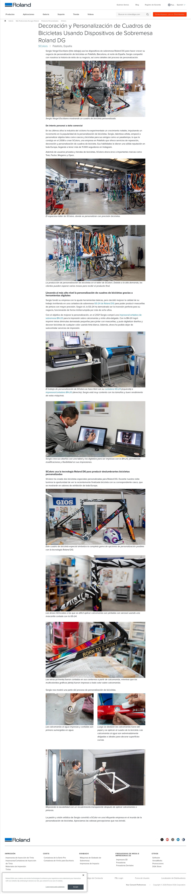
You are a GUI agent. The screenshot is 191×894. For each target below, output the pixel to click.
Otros (155, 853)
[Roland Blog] (183, 839)
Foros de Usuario (142, 878)
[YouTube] (167, 839)
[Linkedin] (178, 839)
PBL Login (119, 878)
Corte (46, 853)
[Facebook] (156, 839)
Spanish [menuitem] (181, 5)
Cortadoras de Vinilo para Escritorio (59, 860)
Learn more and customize (55, 887)
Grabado (84, 853)
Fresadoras (120, 862)
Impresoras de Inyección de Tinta (20, 858)
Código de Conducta (94, 878)
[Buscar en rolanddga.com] (132, 14)
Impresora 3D (122, 859)
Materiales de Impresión (16, 866)
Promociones (157, 863)
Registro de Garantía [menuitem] (153, 5)
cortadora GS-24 (113, 389)
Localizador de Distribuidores (173, 878)
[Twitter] (162, 839)
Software (156, 858)
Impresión (10, 853)
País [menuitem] (172, 5)
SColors (63, 21)
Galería (11, 21)
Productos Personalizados (49, 21)
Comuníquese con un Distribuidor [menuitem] (170, 14)
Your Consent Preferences (136, 885)
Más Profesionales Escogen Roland (27, 21)
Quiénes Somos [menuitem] (124, 5)
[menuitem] (11, 14)
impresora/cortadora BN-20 (59, 392)
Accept (75, 887)
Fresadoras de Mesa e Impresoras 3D (127, 854)
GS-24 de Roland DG (104, 303)
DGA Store (156, 866)
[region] (44, 882)
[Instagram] (172, 839)
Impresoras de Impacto (89, 863)
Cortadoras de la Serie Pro (55, 858)
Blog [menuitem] (137, 5)
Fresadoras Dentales (125, 865)
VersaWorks (157, 860)
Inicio (5, 21)
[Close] (83, 875)
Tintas (8, 869)
